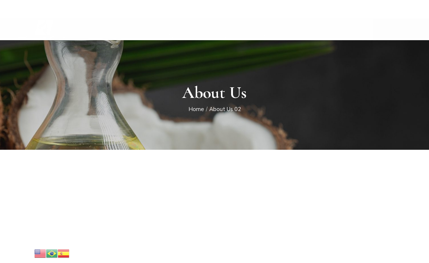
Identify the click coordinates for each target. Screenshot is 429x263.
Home (196, 109)
